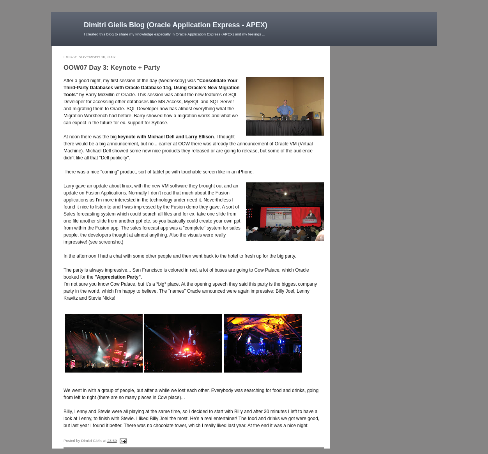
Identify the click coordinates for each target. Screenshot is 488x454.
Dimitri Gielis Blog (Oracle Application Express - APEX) (175, 25)
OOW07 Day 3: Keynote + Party (112, 67)
